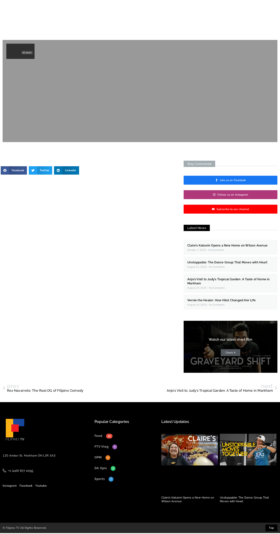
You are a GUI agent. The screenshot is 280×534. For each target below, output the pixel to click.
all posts (27, 53)
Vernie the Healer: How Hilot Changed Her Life (221, 301)
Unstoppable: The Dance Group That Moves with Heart (227, 263)
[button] (14, 171)
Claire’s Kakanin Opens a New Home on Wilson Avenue (227, 246)
